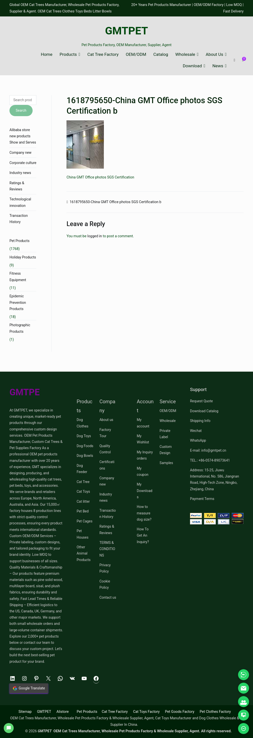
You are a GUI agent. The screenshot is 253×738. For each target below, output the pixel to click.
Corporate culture (22, 163)
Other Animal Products (84, 553)
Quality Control (105, 449)
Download (192, 66)
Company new (20, 153)
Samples (166, 463)
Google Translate (29, 688)
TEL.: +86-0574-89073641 (210, 460)
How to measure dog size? (144, 513)
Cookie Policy (104, 584)
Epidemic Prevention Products (17, 302)
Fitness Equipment (17, 276)
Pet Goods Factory (179, 712)
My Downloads (144, 490)
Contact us (107, 597)
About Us (214, 54)
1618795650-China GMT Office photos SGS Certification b (115, 202)
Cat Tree (83, 482)
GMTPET (126, 30)
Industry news (20, 173)
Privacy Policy (105, 568)
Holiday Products (22, 257)
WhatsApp (198, 440)
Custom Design (166, 450)
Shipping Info (200, 421)
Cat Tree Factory (103, 54)
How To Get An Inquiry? (143, 535)
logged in (94, 236)
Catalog (160, 54)
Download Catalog (204, 411)
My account (143, 423)
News (217, 66)
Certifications (106, 465)
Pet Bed (83, 511)
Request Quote (201, 401)
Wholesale (185, 54)
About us (106, 420)
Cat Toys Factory (146, 712)
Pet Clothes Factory (215, 712)
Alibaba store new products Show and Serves (22, 136)
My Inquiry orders (145, 455)
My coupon (142, 471)
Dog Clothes (82, 423)
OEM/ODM (136, 54)
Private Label (165, 434)
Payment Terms (202, 499)
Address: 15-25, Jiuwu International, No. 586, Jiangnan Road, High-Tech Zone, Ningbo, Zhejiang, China (214, 479)
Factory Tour (105, 433)
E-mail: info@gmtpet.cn (208, 450)
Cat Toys (83, 491)
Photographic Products (19, 328)
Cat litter (83, 501)
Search (21, 110)
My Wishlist (143, 439)
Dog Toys (84, 436)
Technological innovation (20, 202)
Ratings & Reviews (16, 186)
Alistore (63, 712)
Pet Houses (83, 534)
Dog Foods (85, 446)
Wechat (196, 431)
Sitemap (25, 712)
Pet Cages (84, 521)
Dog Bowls (85, 456)
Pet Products (19, 241)
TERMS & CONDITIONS (107, 549)
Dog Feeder (82, 469)
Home (46, 54)
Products (68, 54)
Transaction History (18, 219)
